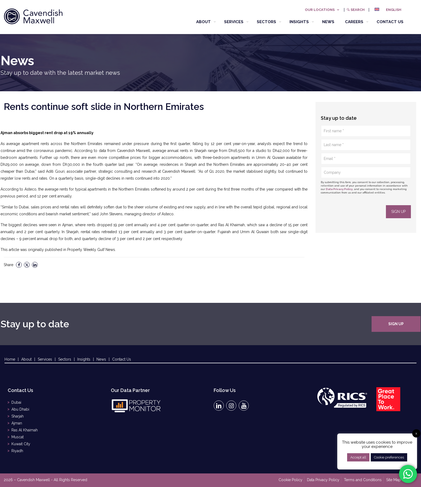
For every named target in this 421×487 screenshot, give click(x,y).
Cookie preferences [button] (389, 457)
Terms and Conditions (363, 480)
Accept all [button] (358, 457)
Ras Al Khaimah (24, 430)
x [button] (416, 433)
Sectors (64, 359)
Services (45, 359)
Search (355, 10)
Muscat (17, 437)
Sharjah (17, 416)
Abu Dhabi (20, 409)
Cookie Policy (290, 480)
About (26, 359)
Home (10, 359)
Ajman (16, 423)
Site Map (393, 480)
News (101, 359)
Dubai (16, 402)
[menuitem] (390, 10)
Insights (83, 359)
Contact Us (121, 359)
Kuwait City (20, 444)
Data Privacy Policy (339, 189)
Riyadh (17, 451)
